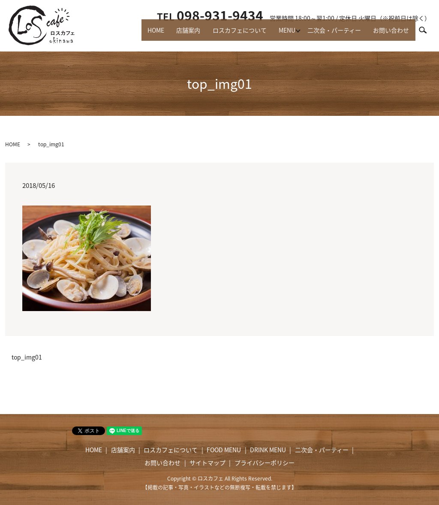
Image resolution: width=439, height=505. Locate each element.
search (426, 34)
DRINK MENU (268, 449)
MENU (280, 34)
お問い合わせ (390, 34)
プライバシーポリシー (265, 462)
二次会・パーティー (330, 34)
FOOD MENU (224, 449)
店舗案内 (176, 34)
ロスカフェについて (230, 34)
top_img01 (27, 357)
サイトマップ (207, 462)
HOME (140, 34)
